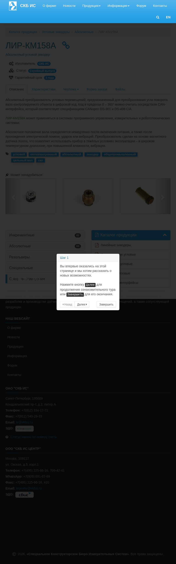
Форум (141, 6)
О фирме (49, 6)
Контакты (160, 6)
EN (168, 17)
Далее (82, 304)
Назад (67, 304)
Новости (69, 6)
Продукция (91, 6)
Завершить (106, 304)
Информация (118, 6)
